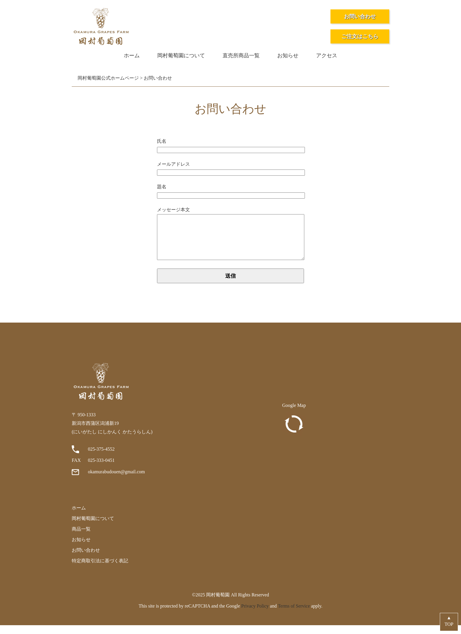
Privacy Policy (255, 614)
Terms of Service (294, 614)
